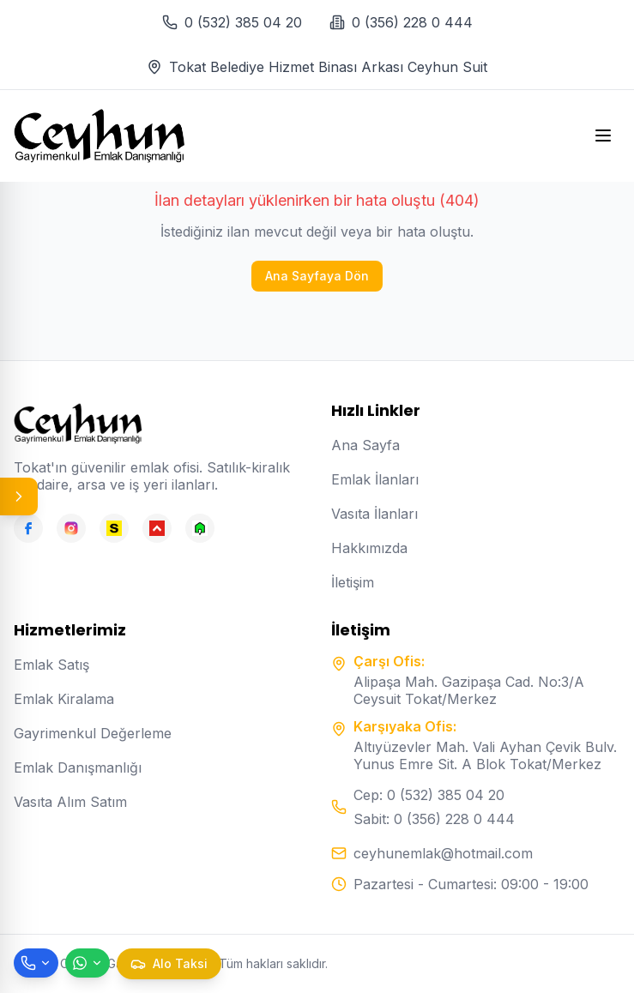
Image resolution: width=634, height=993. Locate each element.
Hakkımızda (369, 548)
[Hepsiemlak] (157, 528)
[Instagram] (71, 528)
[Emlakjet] (199, 528)
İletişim (352, 582)
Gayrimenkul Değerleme (93, 733)
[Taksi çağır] (169, 963)
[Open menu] (603, 135)
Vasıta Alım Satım (70, 801)
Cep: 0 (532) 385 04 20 (428, 794)
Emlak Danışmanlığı (78, 767)
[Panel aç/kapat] (19, 496)
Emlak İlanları (375, 479)
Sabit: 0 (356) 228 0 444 (434, 819)
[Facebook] (28, 528)
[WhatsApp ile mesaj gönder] (87, 963)
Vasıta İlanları (374, 513)
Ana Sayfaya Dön (317, 275)
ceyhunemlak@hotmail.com (443, 853)
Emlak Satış (51, 664)
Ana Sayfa (365, 445)
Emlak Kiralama (64, 698)
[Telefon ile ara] (36, 963)
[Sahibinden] (114, 528)
